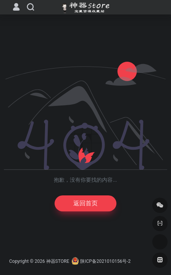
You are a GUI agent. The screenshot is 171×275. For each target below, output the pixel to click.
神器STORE (57, 261)
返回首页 (85, 203)
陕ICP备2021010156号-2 (105, 261)
